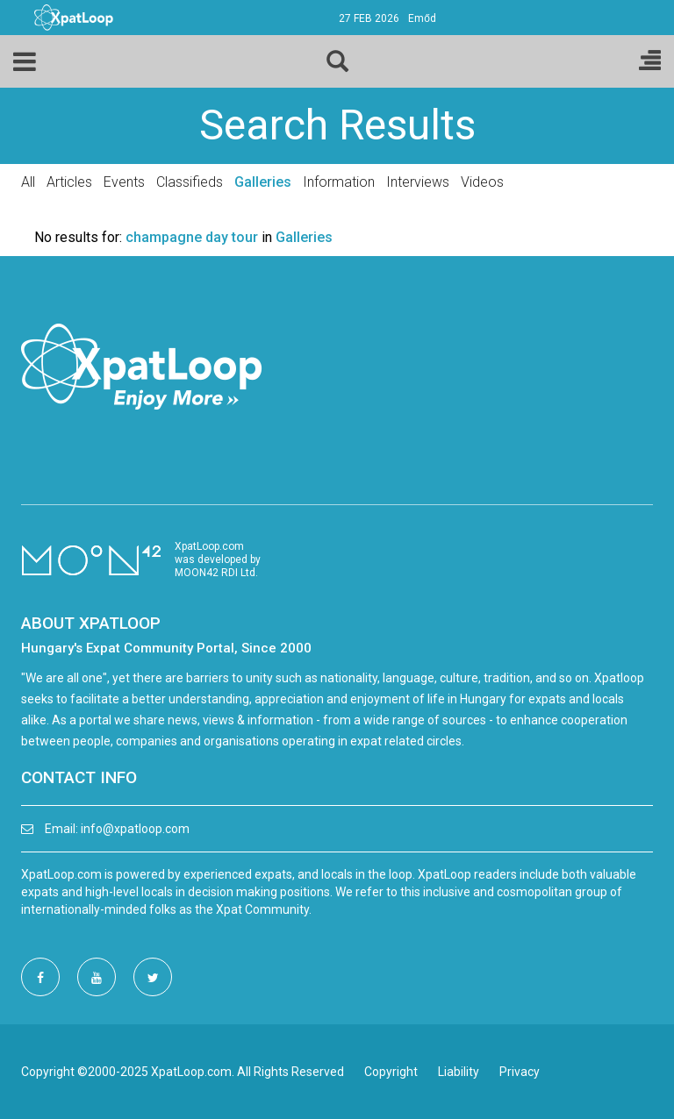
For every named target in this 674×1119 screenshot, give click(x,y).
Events (124, 182)
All (28, 182)
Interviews (417, 182)
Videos (482, 182)
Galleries (262, 182)
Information (339, 182)
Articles (69, 182)
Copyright (391, 1072)
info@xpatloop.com (135, 829)
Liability (458, 1072)
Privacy (519, 1072)
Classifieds (189, 182)
